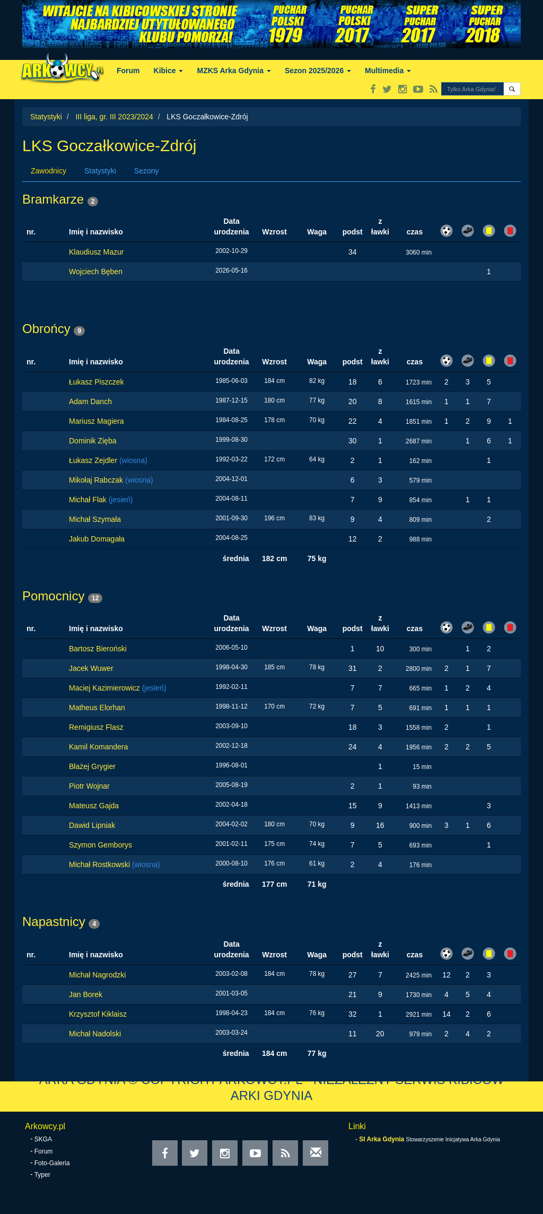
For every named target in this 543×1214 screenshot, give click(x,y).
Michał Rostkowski (100, 864)
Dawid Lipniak (92, 825)
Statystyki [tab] (100, 171)
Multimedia (388, 70)
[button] (512, 88)
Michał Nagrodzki (97, 975)
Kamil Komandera (98, 747)
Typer (42, 1174)
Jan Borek (85, 994)
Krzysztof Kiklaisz (98, 1014)
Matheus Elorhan (97, 707)
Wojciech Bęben (95, 271)
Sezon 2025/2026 (318, 70)
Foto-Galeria (52, 1163)
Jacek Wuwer (91, 668)
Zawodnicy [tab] (48, 171)
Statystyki (46, 116)
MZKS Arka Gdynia (233, 70)
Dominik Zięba (92, 440)
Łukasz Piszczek (96, 382)
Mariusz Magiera (96, 421)
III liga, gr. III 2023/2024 (114, 116)
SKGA (43, 1139)
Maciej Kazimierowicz (105, 688)
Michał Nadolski (95, 1033)
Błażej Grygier (92, 766)
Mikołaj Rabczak (97, 480)
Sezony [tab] (146, 171)
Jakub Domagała (97, 539)
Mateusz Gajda (94, 805)
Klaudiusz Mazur (96, 252)
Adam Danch (90, 401)
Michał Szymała (95, 519)
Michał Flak (89, 499)
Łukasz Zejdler (94, 460)
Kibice (168, 70)
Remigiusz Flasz (96, 727)
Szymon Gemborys (100, 845)
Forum (128, 70)
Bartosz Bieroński (98, 648)
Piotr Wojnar (89, 786)
